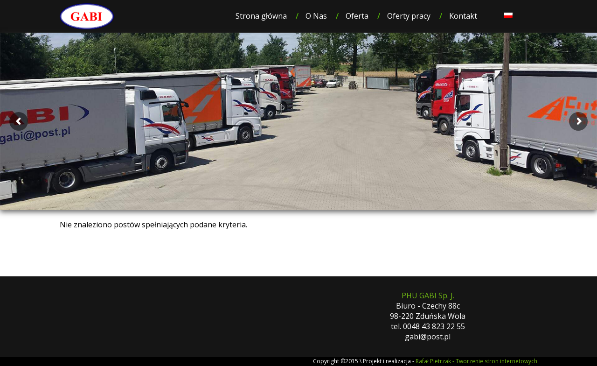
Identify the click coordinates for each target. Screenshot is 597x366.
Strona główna (261, 16)
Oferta (357, 16)
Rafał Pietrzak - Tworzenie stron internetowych (476, 361)
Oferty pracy (408, 16)
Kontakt (463, 16)
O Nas (316, 16)
